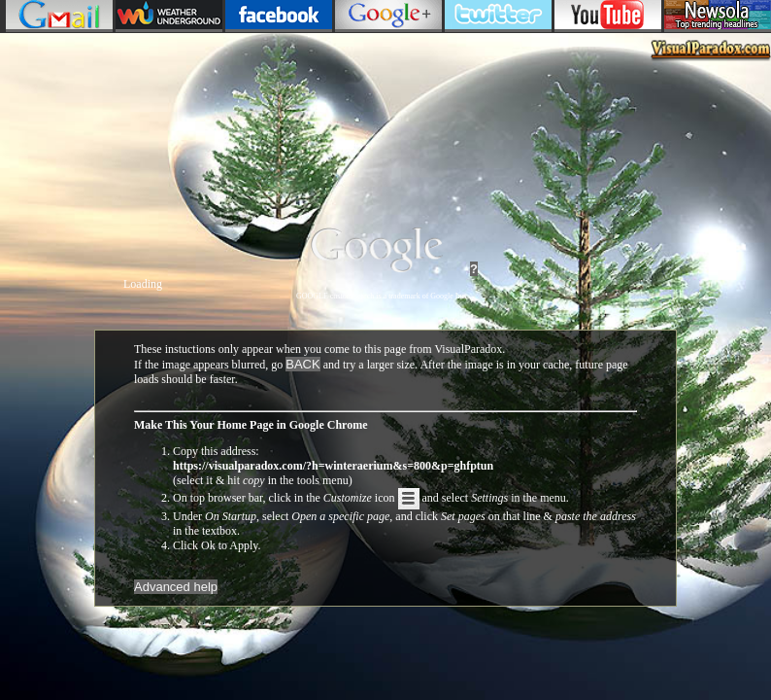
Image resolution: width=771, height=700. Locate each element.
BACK (302, 364)
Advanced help (176, 586)
